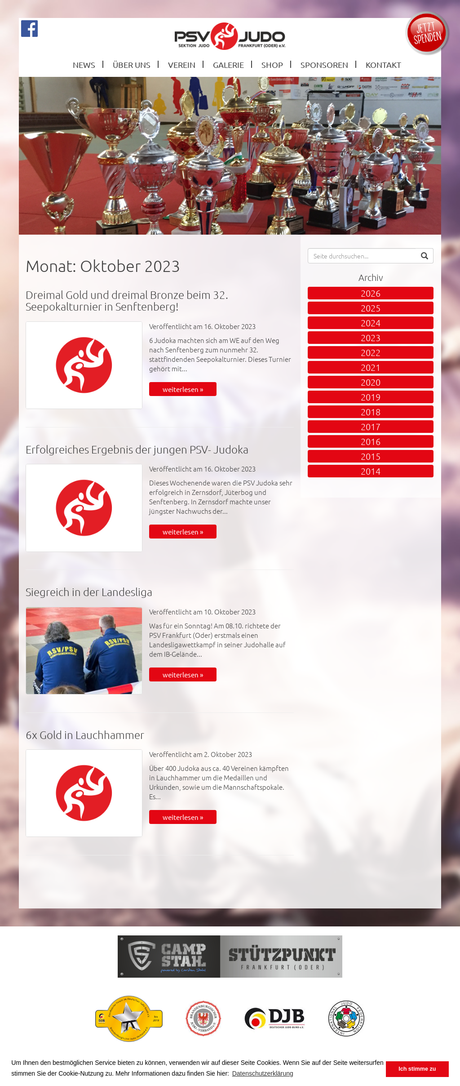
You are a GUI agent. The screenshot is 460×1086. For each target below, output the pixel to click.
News (84, 64)
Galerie (228, 64)
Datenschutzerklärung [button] (262, 1073)
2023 (370, 337)
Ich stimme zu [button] (417, 1069)
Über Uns (131, 64)
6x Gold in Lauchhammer (85, 734)
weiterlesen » (183, 389)
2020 (370, 382)
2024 (370, 322)
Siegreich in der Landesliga (89, 591)
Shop (272, 64)
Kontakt (383, 64)
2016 (370, 441)
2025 (370, 308)
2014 (370, 471)
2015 (370, 456)
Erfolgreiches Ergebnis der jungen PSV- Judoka (137, 449)
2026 (370, 293)
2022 (370, 352)
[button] (424, 255)
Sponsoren (324, 64)
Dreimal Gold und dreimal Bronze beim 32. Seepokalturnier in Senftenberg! (127, 300)
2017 (370, 426)
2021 (370, 367)
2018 (370, 411)
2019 (370, 397)
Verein (181, 64)
